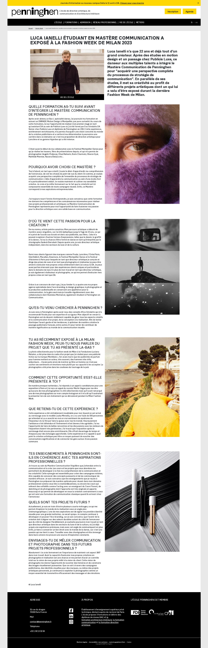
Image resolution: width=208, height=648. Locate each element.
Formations (71, 22)
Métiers (140, 22)
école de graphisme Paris (117, 642)
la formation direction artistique (100, 623)
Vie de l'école (126, 22)
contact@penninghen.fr (41, 621)
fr (191, 22)
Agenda (189, 11)
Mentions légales (82, 642)
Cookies (129, 642)
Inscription (173, 11)
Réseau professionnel (105, 22)
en (196, 22)
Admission (85, 22)
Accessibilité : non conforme (98, 642)
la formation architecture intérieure (96, 618)
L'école (58, 22)
